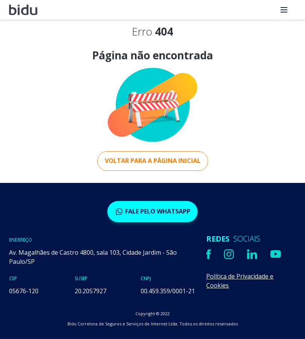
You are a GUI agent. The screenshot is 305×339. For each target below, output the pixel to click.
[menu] (284, 9)
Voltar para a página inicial (153, 160)
